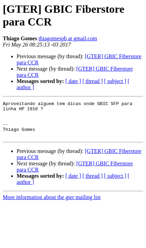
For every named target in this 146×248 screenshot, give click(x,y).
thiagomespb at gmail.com (67, 38)
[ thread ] (92, 81)
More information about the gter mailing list (52, 204)
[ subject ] (115, 81)
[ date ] (73, 81)
